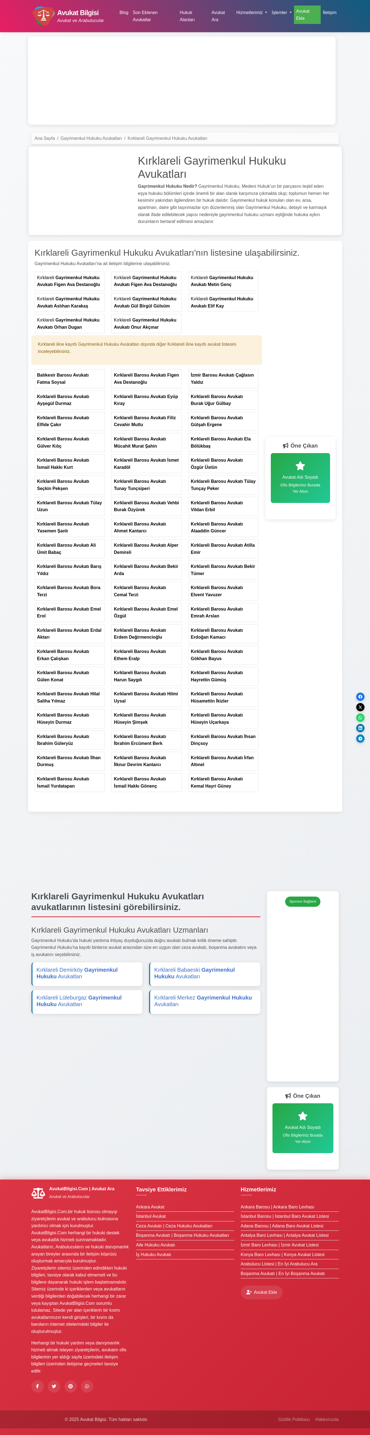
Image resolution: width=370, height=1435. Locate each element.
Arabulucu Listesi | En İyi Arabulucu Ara (279, 1264)
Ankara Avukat (150, 1207)
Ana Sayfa (45, 138)
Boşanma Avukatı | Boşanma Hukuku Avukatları (182, 1235)
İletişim (330, 12)
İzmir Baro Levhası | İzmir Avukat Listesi (280, 1245)
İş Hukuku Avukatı (153, 1254)
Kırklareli (68, 281)
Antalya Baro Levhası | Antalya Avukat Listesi (285, 1235)
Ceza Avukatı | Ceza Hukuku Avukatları (174, 1226)
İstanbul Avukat (151, 1216)
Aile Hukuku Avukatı (155, 1245)
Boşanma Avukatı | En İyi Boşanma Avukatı (283, 1273)
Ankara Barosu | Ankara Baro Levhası (277, 1207)
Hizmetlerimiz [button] (250, 12)
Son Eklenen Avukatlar (145, 16)
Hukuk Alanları (187, 16)
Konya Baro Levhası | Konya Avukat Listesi (283, 1254)
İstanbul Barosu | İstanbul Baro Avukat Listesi (285, 1216)
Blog (124, 12)
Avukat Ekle (303, 15)
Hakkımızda (327, 1419)
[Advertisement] (182, 80)
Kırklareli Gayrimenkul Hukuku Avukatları (167, 138)
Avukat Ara (218, 16)
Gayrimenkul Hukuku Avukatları (91, 138)
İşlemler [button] (280, 12)
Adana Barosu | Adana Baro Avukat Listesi (282, 1226)
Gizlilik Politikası (294, 1419)
